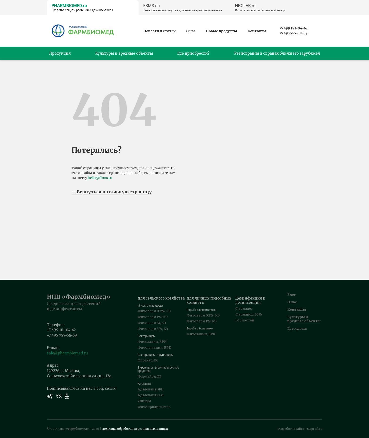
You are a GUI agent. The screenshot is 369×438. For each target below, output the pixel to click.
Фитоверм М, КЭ (152, 323)
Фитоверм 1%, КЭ (153, 317)
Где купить (297, 328)
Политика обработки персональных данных (135, 428)
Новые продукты (221, 31)
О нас (191, 31)
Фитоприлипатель (154, 407)
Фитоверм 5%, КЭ (153, 329)
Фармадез (244, 308)
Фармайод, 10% (248, 314)
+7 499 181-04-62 (294, 28)
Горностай (244, 320)
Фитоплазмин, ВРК (154, 347)
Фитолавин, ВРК (152, 342)
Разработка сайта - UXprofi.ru (300, 428)
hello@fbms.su (100, 178)
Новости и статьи (159, 31)
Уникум (144, 401)
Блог (291, 294)
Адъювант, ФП (151, 389)
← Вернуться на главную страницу (112, 192)
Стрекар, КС (148, 360)
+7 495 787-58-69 (294, 33)
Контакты (257, 31)
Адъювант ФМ (151, 395)
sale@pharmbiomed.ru (67, 353)
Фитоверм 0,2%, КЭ (154, 311)
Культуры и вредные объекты (304, 319)
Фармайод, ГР (150, 376)
